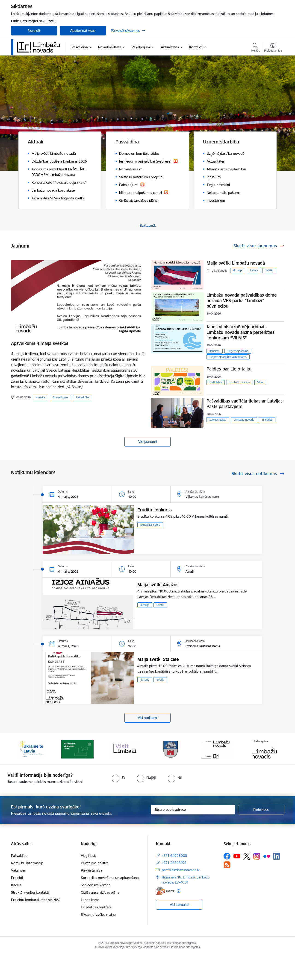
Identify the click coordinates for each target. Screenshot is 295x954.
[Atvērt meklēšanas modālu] (255, 48)
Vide (260, 382)
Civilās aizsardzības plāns (100, 892)
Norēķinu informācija (27, 863)
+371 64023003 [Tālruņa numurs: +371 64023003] (174, 855)
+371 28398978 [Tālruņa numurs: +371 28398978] (174, 863)
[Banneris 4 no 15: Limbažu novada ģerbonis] (171, 749)
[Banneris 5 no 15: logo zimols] (217, 749)
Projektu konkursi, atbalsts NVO (35, 900)
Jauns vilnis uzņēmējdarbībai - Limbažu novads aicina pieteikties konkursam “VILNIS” (240, 332)
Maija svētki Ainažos (157, 584)
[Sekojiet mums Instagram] (256, 856)
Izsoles (16, 885)
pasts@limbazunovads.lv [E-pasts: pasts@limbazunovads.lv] (180, 870)
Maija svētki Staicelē (158, 659)
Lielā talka (215, 382)
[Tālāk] (274, 749)
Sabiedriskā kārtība (95, 885)
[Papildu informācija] (178, 891)
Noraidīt (34, 30)
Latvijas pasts (217, 419)
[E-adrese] (165, 891)
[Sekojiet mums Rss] (227, 864)
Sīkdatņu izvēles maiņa (98, 914)
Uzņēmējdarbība (237, 351)
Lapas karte (90, 900)
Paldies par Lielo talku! (229, 369)
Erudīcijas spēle (150, 524)
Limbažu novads (240, 382)
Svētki (269, 270)
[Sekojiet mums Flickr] (266, 856)
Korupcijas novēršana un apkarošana (110, 877)
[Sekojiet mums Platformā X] (246, 856)
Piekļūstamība (91, 870)
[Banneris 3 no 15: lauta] (124, 749)
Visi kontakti (179, 904)
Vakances (18, 870)
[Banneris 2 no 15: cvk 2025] (77, 749)
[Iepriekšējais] (22, 749)
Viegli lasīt (88, 855)
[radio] (118, 777)
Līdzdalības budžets (96, 907)
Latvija (254, 270)
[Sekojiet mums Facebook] (227, 856)
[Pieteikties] (261, 809)
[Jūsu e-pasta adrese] (193, 809)
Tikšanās (267, 419)
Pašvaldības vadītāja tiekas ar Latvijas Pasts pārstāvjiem (244, 403)
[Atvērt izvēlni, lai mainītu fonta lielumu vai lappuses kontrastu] (273, 48)
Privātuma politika (95, 863)
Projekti (17, 877)
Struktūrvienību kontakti (30, 892)
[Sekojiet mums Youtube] (236, 856)
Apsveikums (60, 397)
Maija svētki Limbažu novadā (235, 263)
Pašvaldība (82, 397)
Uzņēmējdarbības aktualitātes (228, 357)
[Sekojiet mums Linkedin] (276, 856)
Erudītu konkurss (154, 510)
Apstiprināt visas (82, 30)
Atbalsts (214, 351)
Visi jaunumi (147, 441)
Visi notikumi (147, 717)
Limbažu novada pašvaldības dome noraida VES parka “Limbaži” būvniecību (241, 300)
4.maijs (40, 397)
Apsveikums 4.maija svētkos (39, 343)
